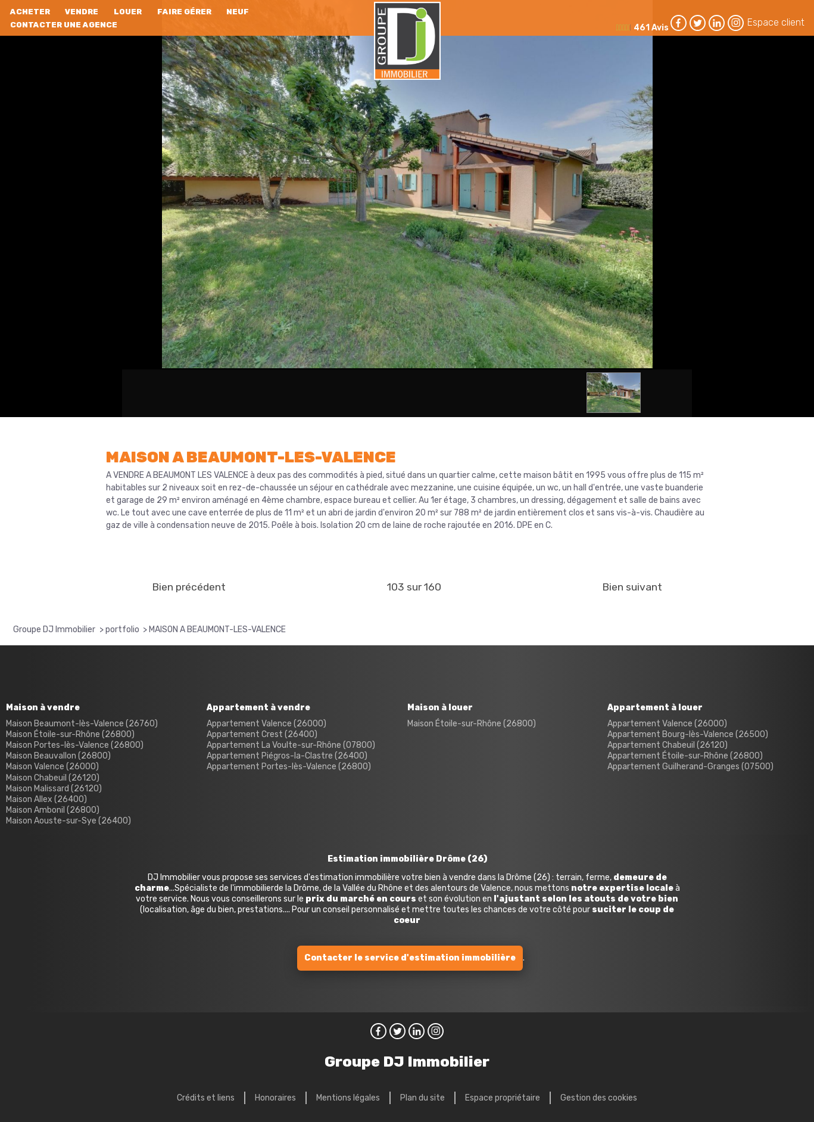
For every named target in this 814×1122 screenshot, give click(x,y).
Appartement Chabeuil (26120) (667, 745)
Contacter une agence (63, 24)
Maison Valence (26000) (52, 767)
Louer (128, 11)
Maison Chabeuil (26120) (52, 778)
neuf (237, 11)
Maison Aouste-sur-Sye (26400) (68, 821)
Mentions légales (348, 1098)
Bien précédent (189, 587)
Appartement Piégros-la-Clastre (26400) (287, 756)
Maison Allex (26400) (46, 799)
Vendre (81, 11)
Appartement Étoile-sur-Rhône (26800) (685, 756)
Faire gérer (184, 11)
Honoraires (275, 1098)
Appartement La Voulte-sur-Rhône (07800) (291, 745)
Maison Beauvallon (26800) (58, 756)
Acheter (30, 11)
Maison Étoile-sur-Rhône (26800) (70, 734)
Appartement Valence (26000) (266, 724)
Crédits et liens (206, 1098)
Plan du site (422, 1098)
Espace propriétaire (502, 1098)
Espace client (775, 22)
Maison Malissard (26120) (54, 789)
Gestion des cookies (598, 1098)
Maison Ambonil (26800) (52, 810)
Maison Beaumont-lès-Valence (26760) (82, 724)
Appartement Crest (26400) (262, 734)
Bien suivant (632, 587)
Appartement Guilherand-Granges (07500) (690, 767)
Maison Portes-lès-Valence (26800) (75, 745)
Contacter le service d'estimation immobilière (410, 958)
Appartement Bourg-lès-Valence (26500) (687, 734)
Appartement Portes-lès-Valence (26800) (289, 767)
